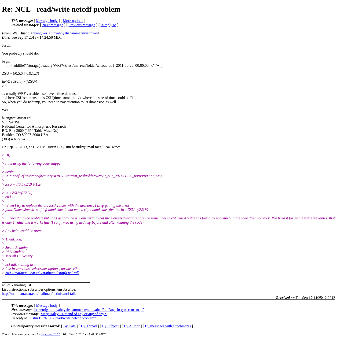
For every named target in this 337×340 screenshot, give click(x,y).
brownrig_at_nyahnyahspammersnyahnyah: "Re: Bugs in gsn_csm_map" (89, 310)
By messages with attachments (168, 326)
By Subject (110, 326)
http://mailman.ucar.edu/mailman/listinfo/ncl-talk (42, 273)
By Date (69, 326)
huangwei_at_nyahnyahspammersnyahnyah (65, 33)
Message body (47, 21)
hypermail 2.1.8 (50, 334)
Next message (52, 25)
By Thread (89, 326)
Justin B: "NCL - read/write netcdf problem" (62, 318)
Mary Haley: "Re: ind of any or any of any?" (73, 314)
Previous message (82, 25)
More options (73, 21)
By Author (131, 326)
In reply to (108, 25)
